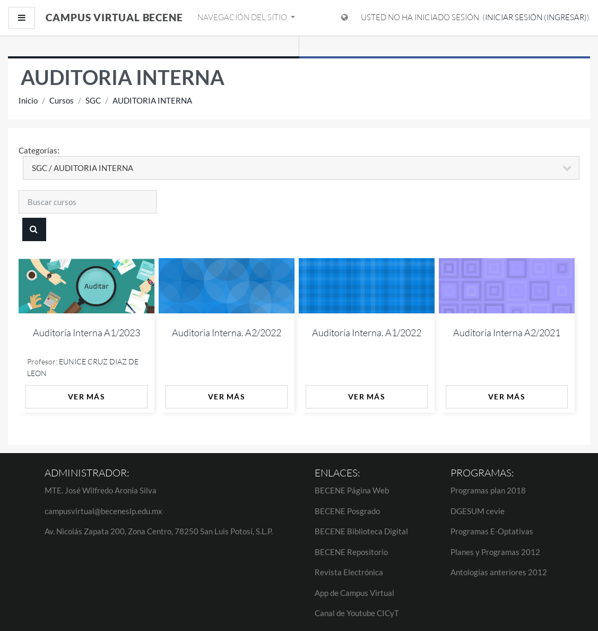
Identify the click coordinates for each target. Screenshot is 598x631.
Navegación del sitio (243, 17)
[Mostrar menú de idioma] (344, 17)
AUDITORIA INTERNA (152, 100)
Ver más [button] (86, 396)
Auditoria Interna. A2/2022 (226, 332)
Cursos (61, 100)
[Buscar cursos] (88, 202)
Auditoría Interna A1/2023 (86, 332)
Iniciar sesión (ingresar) (536, 17)
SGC (93, 100)
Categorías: (39, 150)
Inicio (28, 100)
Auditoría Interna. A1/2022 (366, 332)
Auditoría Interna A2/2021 (506, 332)
